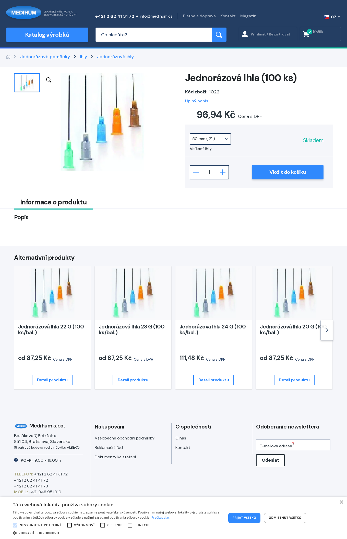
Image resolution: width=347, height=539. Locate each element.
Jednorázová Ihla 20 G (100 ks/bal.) (293, 329)
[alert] (173, 518)
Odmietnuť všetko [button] (285, 518)
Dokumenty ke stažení (115, 457)
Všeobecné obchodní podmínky (124, 438)
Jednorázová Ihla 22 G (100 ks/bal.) (51, 329)
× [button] (341, 502)
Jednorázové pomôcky (45, 57)
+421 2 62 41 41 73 (31, 486)
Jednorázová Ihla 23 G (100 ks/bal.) (132, 329)
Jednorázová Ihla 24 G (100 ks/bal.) (213, 329)
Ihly (83, 57)
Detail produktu (52, 380)
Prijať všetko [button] (244, 518)
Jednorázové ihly (115, 57)
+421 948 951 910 (45, 492)
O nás (180, 438)
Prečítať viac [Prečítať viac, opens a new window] (160, 517)
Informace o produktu (53, 202)
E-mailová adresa (276, 446)
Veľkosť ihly (201, 148)
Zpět (8, 57)
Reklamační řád (109, 447)
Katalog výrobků (47, 35)
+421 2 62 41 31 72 (114, 16)
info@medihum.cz (156, 16)
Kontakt (228, 16)
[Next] (326, 330)
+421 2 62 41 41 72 (31, 480)
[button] (116, 532)
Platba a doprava (199, 16)
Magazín (248, 16)
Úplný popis (196, 101)
